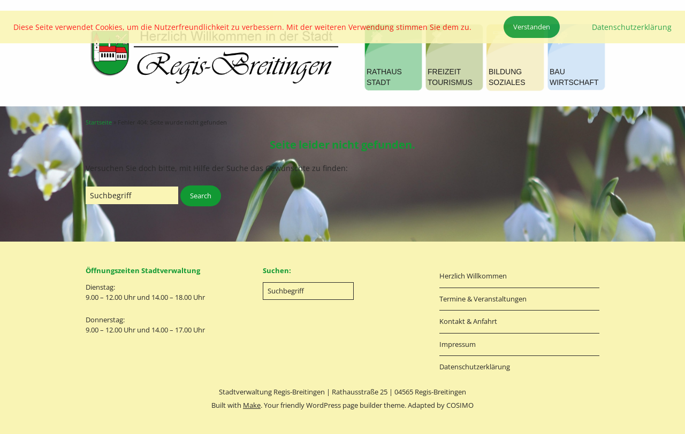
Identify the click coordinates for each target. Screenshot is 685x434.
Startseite (99, 122)
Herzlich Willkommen (473, 276)
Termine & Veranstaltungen (483, 299)
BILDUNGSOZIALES (507, 77)
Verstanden (531, 27)
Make (252, 405)
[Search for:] (132, 195)
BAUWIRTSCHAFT (574, 77)
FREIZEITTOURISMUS (450, 77)
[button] (200, 196)
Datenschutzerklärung (474, 366)
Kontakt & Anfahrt (468, 321)
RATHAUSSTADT (384, 77)
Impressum (457, 344)
